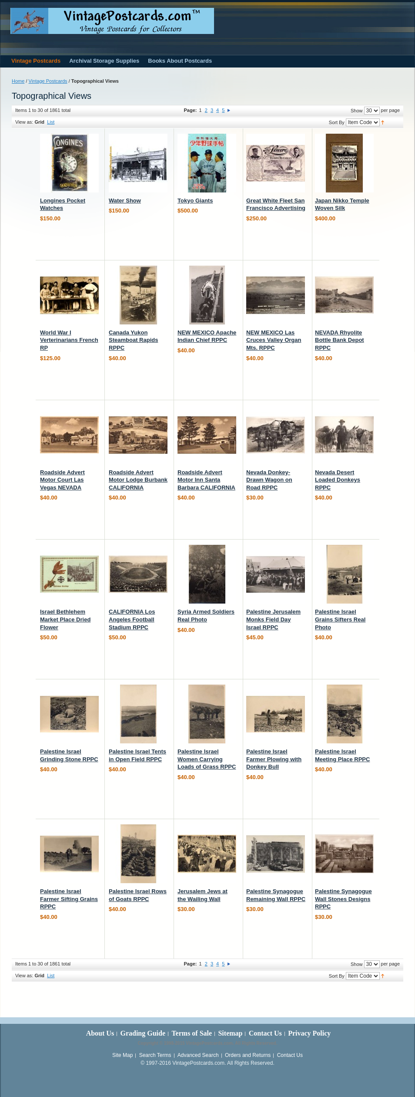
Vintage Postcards (48, 81)
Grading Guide (142, 1033)
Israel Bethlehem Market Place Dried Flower (65, 619)
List (50, 122)
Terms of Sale (191, 1033)
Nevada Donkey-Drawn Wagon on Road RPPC (269, 480)
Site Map (122, 1055)
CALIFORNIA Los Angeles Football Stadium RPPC (132, 619)
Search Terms (155, 1055)
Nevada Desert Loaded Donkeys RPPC (337, 480)
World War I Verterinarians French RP (69, 340)
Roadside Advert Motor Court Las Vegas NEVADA (62, 480)
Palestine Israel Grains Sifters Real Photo (340, 619)
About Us (100, 1033)
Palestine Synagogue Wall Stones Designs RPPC (343, 899)
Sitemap (230, 1033)
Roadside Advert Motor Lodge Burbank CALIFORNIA (138, 480)
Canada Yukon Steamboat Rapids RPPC (133, 340)
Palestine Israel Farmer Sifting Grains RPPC (69, 899)
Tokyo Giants (195, 200)
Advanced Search (198, 1055)
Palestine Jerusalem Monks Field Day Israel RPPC (273, 619)
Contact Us (265, 1033)
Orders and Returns (248, 1055)
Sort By (337, 122)
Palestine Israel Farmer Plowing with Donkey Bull (273, 759)
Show (357, 110)
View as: (24, 122)
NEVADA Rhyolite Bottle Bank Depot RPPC (339, 340)
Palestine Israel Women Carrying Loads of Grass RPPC (206, 759)
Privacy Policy (309, 1033)
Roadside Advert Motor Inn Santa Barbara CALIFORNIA (206, 480)
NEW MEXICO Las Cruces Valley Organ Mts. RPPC (273, 340)
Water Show (125, 200)
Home (18, 81)
